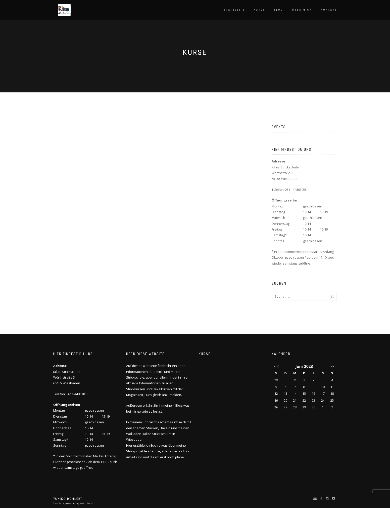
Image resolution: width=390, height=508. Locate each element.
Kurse (259, 9)
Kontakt (329, 9)
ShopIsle (59, 503)
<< (276, 366)
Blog (278, 9)
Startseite (234, 9)
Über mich (302, 9)
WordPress (86, 503)
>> (332, 366)
